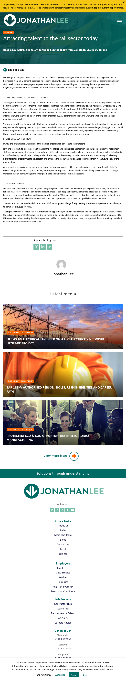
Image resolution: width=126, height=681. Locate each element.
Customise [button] (60, 674)
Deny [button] (85, 674)
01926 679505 (63, 648)
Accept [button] (74, 674)
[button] (14, 69)
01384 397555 (63, 639)
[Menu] (120, 20)
